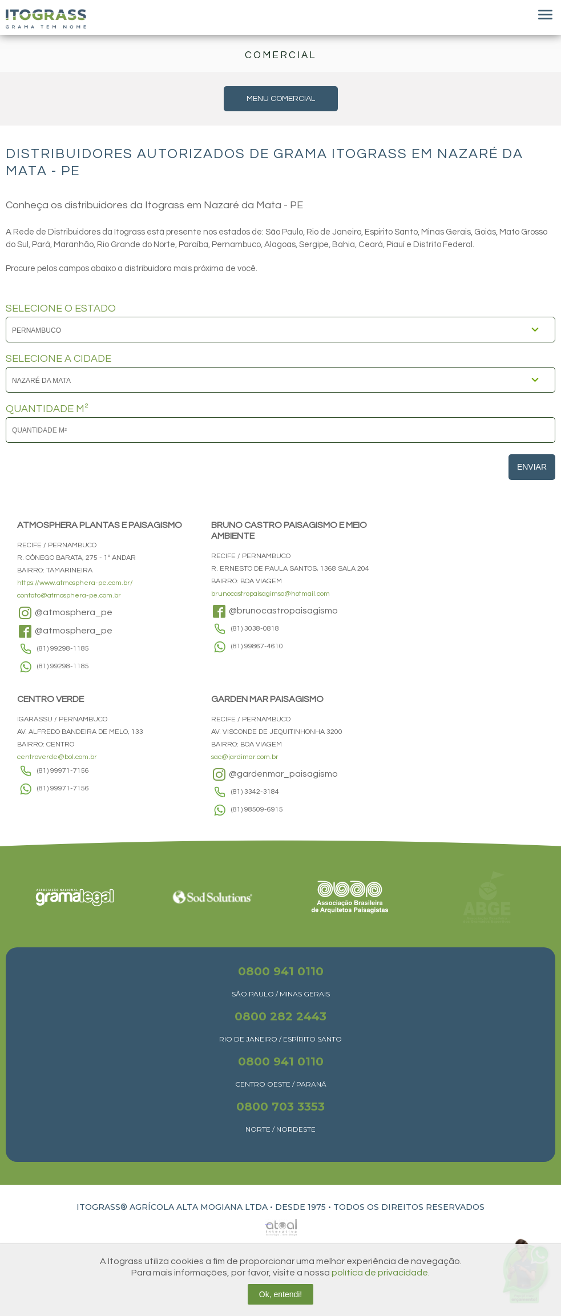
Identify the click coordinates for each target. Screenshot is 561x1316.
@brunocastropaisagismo (274, 611)
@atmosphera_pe (64, 613)
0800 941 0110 (281, 971)
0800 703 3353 (280, 1106)
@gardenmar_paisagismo (274, 774)
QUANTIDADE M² (47, 409)
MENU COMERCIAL (281, 99)
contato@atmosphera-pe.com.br (69, 595)
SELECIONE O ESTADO (61, 309)
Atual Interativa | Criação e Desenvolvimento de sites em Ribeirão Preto (268, 1224)
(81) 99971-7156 (63, 770)
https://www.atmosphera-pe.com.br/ (75, 583)
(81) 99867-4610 (257, 646)
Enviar (532, 466)
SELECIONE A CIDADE (58, 359)
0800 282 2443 (280, 1016)
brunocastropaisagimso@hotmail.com (270, 594)
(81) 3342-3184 (255, 792)
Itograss (46, 19)
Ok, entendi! (280, 1294)
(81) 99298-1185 (63, 648)
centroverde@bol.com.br (57, 757)
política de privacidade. (381, 1272)
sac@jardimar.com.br (245, 757)
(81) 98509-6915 (257, 809)
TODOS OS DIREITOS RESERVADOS (409, 1207)
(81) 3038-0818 (255, 628)
